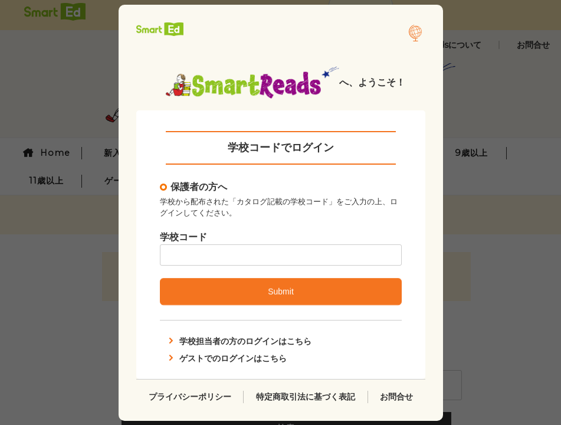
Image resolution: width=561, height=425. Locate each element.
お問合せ (396, 396)
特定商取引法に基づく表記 (305, 396)
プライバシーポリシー (189, 396)
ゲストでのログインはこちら (226, 357)
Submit (281, 291)
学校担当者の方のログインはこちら (238, 341)
